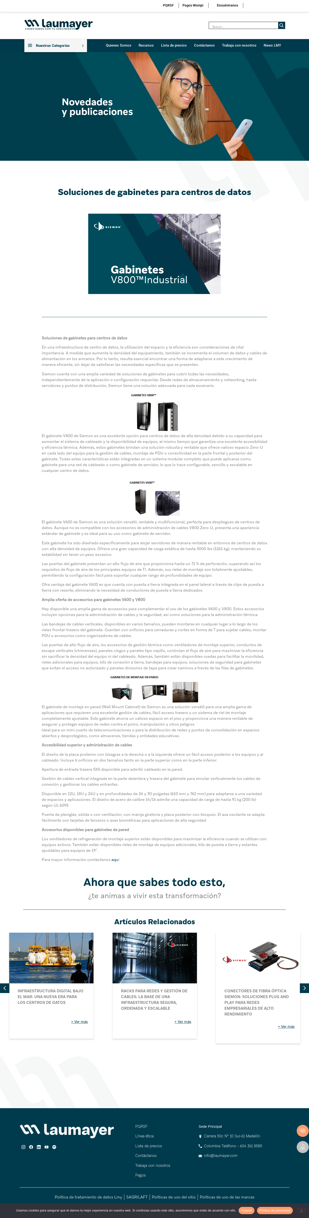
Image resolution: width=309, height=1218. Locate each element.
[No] (301, 1210)
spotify (282, 6)
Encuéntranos (227, 5)
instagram (252, 6)
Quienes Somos (118, 45)
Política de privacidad (274, 1210)
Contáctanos (204, 45)
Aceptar (246, 1210)
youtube (274, 6)
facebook (259, 6)
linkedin (267, 6)
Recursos (146, 45)
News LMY (272, 45)
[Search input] (245, 26)
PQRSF (168, 5)
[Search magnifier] (281, 25)
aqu (114, 859)
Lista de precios (174, 45)
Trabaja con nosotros (239, 45)
